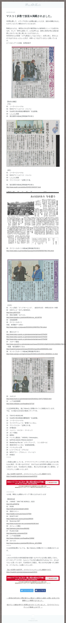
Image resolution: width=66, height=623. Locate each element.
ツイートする (27, 590)
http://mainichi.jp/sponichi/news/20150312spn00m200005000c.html (29, 349)
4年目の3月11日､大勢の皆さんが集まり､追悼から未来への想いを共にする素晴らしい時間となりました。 (32, 599)
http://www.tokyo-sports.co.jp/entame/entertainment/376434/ (26, 337)
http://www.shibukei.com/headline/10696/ (20, 538)
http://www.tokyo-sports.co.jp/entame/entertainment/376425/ (26, 334)
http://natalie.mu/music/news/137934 (18, 514)
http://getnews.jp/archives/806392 (17, 528)
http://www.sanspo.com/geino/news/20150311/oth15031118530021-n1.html (32, 354)
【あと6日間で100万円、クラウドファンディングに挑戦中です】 (28, 474)
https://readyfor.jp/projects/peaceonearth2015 (21, 476)
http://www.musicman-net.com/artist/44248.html (22, 523)
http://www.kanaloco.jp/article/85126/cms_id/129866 (24, 543)
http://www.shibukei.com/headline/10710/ (20, 404)
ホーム (33, 618)
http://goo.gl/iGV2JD (13, 312)
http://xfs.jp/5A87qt (12, 504)
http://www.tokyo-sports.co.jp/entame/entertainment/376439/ (26, 339)
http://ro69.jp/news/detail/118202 (17, 509)
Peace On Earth (33, 5)
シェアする (40, 590)
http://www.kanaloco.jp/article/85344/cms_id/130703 (24, 317)
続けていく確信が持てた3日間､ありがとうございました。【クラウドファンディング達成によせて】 (33, 606)
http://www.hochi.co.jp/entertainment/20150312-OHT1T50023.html (28, 399)
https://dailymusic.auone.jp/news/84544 (19, 519)
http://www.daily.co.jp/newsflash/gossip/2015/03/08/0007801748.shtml (30, 251)
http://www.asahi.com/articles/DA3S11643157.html (23, 187)
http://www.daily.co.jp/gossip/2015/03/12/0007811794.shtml (26, 327)
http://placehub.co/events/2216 (16, 533)
